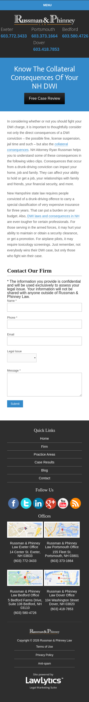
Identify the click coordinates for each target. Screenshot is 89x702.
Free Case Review (44, 98)
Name (12, 300)
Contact (44, 478)
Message (14, 370)
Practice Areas (44, 454)
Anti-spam (44, 663)
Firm (44, 446)
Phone (12, 317)
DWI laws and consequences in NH (53, 216)
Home (44, 438)
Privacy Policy (44, 655)
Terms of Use (44, 646)
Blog (44, 470)
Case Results (44, 462)
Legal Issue (14, 351)
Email (10, 334)
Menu (44, 5)
